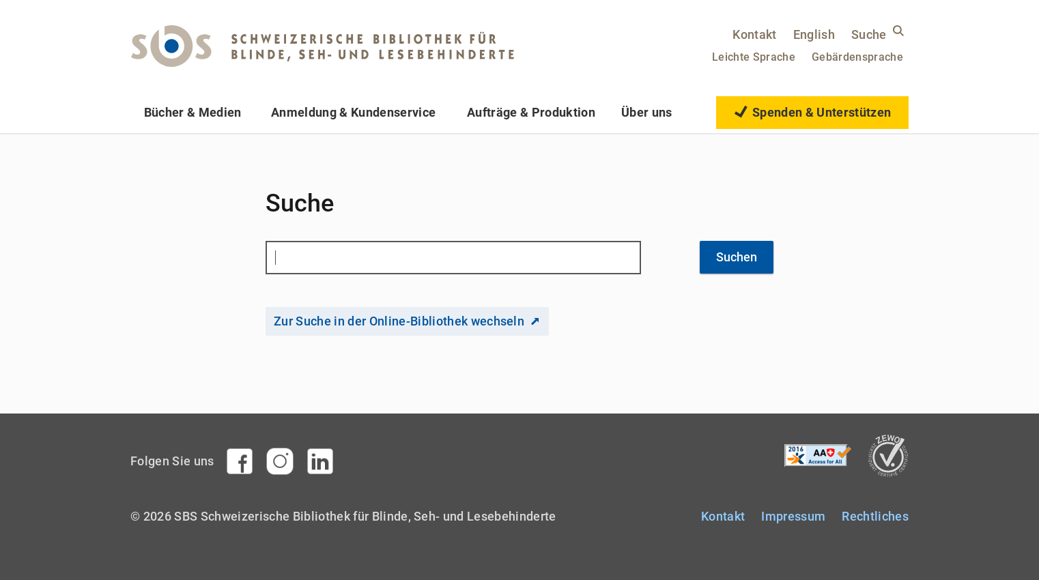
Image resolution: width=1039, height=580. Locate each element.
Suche (869, 34)
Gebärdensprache (857, 56)
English (814, 34)
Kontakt (754, 34)
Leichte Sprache (753, 56)
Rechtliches (875, 516)
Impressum (793, 516)
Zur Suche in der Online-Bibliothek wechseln (399, 321)
